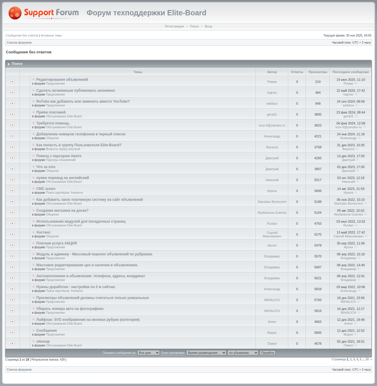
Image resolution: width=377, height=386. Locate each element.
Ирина (272, 191)
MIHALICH (272, 300)
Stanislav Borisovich (272, 201)
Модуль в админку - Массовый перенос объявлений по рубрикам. (95, 254)
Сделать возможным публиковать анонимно (76, 90)
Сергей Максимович (272, 234)
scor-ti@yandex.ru (272, 125)
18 (367, 359)
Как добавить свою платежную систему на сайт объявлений (90, 200)
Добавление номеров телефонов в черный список (81, 134)
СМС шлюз (46, 189)
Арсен (272, 245)
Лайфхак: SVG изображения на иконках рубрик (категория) (88, 320)
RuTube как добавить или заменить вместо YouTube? (83, 101)
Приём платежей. (52, 112)
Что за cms (46, 167)
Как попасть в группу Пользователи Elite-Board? (79, 145)
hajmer (272, 92)
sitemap (43, 341)
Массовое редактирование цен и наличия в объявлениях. (87, 265)
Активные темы (51, 35)
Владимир (272, 256)
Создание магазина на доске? (63, 210)
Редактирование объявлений (62, 80)
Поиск (194, 26)
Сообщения (47, 330)
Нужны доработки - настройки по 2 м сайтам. (76, 287)
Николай (272, 180)
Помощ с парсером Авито (59, 156)
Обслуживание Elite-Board (64, 116)
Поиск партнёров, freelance (64, 192)
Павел (272, 343)
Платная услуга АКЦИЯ (57, 243)
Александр (272, 136)
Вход (208, 26)
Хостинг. (44, 232)
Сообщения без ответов (22, 35)
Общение (52, 138)
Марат (272, 332)
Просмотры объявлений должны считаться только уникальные (93, 298)
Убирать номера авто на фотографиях (70, 309)
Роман (272, 81)
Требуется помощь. (53, 123)
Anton (272, 321)
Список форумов (19, 42)
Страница (339, 359)
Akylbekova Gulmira (272, 212)
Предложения (55, 83)
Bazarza (272, 147)
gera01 (272, 114)
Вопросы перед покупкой (63, 149)
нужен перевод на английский (63, 178)
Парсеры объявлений (60, 160)
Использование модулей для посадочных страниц (81, 221)
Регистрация (174, 26)
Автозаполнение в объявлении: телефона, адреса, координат (91, 276)
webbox (272, 103)
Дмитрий (272, 158)
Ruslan (272, 223)
